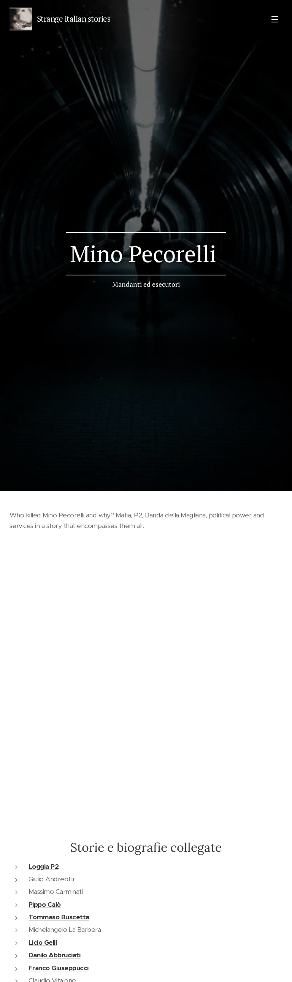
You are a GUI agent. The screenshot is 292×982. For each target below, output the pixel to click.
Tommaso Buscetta (59, 917)
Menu (274, 19)
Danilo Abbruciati (54, 955)
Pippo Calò (45, 904)
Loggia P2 (44, 866)
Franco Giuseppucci (59, 968)
